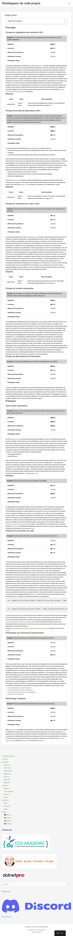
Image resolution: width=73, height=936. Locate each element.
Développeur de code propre (21, 3)
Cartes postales (8, 791)
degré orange (15, 439)
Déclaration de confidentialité (36, 930)
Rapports (6, 794)
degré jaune (15, 180)
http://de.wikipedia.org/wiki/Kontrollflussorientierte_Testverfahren (29, 628)
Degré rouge (7, 768)
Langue (4, 812)
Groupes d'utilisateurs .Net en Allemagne (19, 687)
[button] (64, 21)
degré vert (24, 184)
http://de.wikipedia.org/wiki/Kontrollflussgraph (20, 622)
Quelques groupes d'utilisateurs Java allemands (22, 692)
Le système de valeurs (8, 756)
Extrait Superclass (19, 91)
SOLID (6, 803)
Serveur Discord (6, 917)
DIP (31, 148)
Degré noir (7, 765)
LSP (29, 237)
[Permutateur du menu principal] (69, 3)
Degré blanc (7, 782)
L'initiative (5, 785)
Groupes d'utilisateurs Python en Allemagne (20, 690)
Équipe (6, 797)
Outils (5, 809)
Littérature (7, 806)
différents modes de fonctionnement (16, 524)
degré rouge (13, 729)
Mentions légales (36, 932)
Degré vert (7, 776)
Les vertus (5, 759)
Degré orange (8, 771)
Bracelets (6, 788)
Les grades (5, 762)
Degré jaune (7, 774)
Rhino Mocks (14, 526)
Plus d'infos (5, 800)
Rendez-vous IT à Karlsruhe (16, 694)
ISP (30, 65)
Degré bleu (7, 779)
